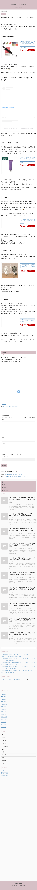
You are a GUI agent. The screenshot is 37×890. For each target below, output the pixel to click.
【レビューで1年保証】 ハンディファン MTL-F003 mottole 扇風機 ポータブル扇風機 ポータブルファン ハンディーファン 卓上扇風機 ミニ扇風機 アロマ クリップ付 (28, 265)
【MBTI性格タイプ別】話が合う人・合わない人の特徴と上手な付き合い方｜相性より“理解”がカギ (18, 667)
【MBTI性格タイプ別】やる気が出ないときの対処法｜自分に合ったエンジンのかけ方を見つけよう (18, 671)
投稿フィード (4, 772)
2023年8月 (3, 707)
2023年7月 (3, 709)
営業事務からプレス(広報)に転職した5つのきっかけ (17, 476)
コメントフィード (5, 773)
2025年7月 (3, 694)
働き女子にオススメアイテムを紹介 (18, 885)
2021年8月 (3, 719)
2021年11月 (4, 717)
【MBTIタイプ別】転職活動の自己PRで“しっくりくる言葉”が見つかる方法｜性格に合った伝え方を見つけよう (22, 589)
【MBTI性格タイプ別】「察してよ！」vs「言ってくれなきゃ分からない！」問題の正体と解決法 (18, 659)
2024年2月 (3, 701)
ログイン (3, 770)
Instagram (6, 482)
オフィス (4, 404)
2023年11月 (4, 704)
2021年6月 (3, 722)
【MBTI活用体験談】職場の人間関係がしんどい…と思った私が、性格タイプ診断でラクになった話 (18, 663)
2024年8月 (3, 696)
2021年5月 (3, 724)
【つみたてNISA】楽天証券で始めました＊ (12, 679)
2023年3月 (3, 714)
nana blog (18, 7)
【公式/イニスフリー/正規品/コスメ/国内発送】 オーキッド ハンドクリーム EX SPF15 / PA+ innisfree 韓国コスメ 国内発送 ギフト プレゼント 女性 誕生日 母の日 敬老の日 (27, 160)
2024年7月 (3, 699)
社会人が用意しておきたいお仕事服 (13, 474)
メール (3, 443)
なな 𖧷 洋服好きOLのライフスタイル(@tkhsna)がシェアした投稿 (18, 128)
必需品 (16, 406)
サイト (3, 449)
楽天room (6, 485)
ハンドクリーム (10, 406)
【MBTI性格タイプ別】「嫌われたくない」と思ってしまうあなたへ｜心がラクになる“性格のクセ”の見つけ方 (22, 499)
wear (5, 487)
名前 (3, 437)
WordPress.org (4, 775)
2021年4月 (3, 727)
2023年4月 (3, 712)
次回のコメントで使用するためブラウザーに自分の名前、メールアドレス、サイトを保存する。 (18, 455)
